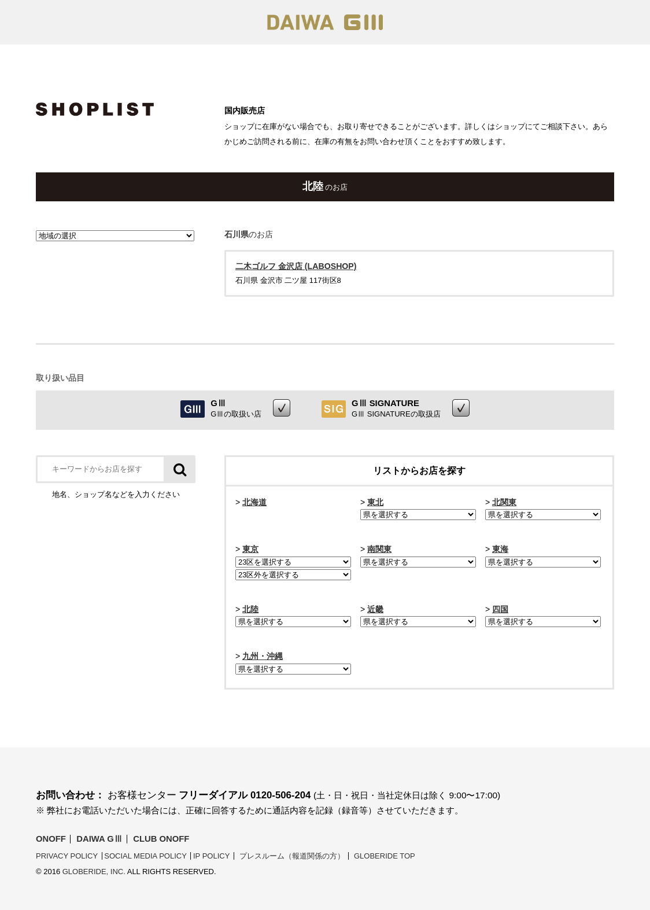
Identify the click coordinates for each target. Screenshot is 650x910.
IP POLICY (211, 856)
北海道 (254, 502)
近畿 (375, 609)
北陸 (250, 609)
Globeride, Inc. (93, 871)
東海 (500, 549)
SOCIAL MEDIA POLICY (145, 856)
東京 (250, 549)
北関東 (504, 502)
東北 (375, 502)
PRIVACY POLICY (67, 856)
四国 (500, 609)
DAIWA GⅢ (99, 838)
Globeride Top (384, 856)
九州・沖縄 (262, 656)
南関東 (379, 549)
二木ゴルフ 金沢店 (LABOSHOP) (296, 266)
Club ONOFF (161, 838)
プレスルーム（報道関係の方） (292, 856)
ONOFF (51, 838)
